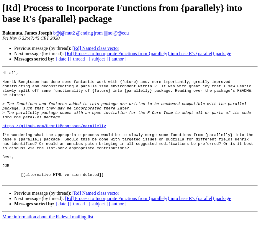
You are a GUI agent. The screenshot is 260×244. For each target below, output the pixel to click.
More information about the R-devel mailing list (47, 238)
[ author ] (118, 58)
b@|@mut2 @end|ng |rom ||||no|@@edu (91, 32)
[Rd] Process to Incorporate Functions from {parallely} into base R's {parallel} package (148, 53)
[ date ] (62, 58)
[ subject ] (98, 58)
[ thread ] (79, 58)
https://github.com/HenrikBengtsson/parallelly (54, 137)
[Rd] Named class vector (95, 48)
